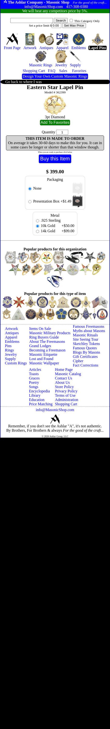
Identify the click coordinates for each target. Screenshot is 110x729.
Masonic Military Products (50, 333)
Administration (66, 400)
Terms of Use (65, 395)
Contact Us (63, 378)
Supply (10, 359)
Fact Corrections (85, 365)
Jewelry (11, 354)
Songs (33, 387)
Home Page (64, 369)
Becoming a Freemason (47, 350)
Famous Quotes (85, 348)
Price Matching (40, 404)
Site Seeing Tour (85, 339)
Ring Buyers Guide (44, 337)
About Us (62, 382)
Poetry (34, 382)
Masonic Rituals (85, 335)
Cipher (78, 361)
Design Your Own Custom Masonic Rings (55, 76)
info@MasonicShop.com (55, 410)
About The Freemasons (47, 341)
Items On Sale (40, 329)
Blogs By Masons (86, 352)
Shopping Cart (66, 404)
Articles (35, 369)
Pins (8, 346)
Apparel (11, 337)
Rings (9, 350)
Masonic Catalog (68, 374)
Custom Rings (16, 363)
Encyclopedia (39, 391)
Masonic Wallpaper (44, 363)
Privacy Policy (66, 391)
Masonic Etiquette (43, 354)
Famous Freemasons (88, 326)
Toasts (34, 374)
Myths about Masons (89, 331)
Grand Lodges (40, 346)
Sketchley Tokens (86, 344)
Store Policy (64, 387)
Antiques (12, 333)
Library (34, 395)
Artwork (11, 329)
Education (36, 400)
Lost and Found (41, 359)
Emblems (12, 341)
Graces (34, 378)
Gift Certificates (85, 357)
